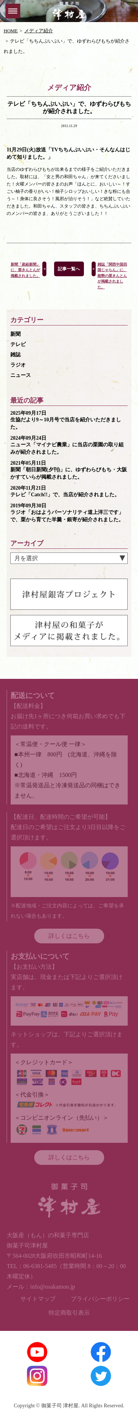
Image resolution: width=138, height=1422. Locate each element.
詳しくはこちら (69, 936)
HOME (11, 30)
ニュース (20, 375)
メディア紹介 (38, 30)
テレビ (18, 344)
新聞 (15, 334)
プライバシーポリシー (100, 1299)
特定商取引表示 (69, 1313)
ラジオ (18, 365)
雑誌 (15, 354)
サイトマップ (38, 1299)
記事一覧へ (69, 268)
